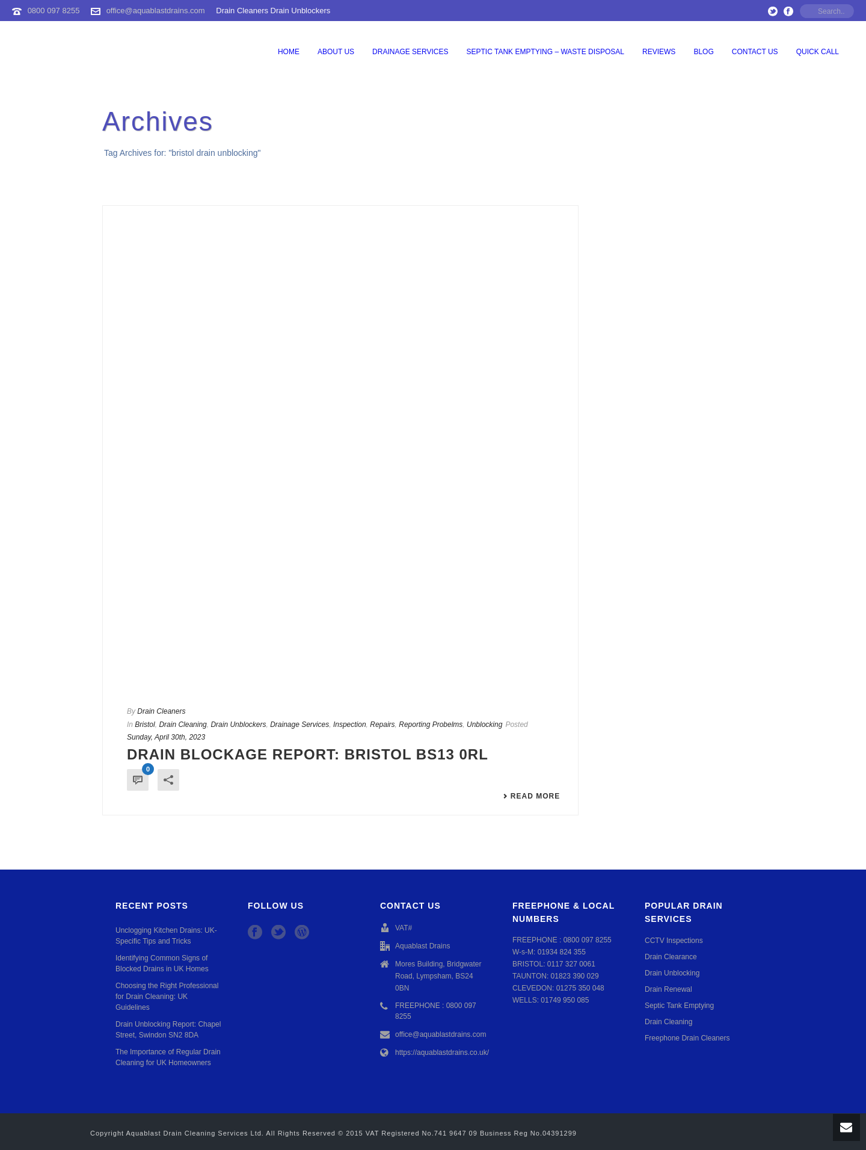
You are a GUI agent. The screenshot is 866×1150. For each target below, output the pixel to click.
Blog (703, 52)
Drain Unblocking (672, 973)
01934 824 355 (562, 952)
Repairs (382, 724)
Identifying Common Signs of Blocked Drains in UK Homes (162, 963)
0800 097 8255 (54, 10)
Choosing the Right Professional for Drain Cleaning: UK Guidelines (166, 997)
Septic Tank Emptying (679, 1005)
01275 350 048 (580, 988)
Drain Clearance (671, 957)
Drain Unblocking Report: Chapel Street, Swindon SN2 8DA (168, 1029)
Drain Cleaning (182, 724)
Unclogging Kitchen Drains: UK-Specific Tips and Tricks (166, 935)
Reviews (658, 52)
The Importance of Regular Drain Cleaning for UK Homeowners (168, 1057)
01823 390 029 (575, 976)
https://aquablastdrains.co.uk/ (442, 1052)
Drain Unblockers (238, 724)
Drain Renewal (668, 989)
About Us (336, 52)
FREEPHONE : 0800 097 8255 (435, 1011)
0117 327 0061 (571, 964)
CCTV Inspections (674, 940)
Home (288, 52)
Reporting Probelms (430, 724)
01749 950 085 (565, 1000)
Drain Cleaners (161, 711)
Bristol (145, 724)
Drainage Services (410, 52)
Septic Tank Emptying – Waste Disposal (546, 52)
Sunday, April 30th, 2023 (166, 737)
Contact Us (755, 52)
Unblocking (484, 724)
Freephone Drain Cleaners (687, 1038)
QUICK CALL (817, 52)
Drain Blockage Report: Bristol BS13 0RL (307, 754)
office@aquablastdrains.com (155, 10)
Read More (531, 796)
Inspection (349, 724)
